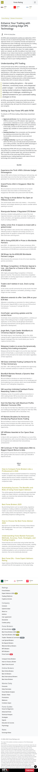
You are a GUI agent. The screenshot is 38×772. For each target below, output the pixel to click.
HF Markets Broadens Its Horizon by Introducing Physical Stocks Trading (15, 417)
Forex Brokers (6, 590)
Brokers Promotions (16, 18)
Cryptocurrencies (7, 599)
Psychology (5, 725)
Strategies (5, 717)
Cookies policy (6, 622)
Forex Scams (7, 654)
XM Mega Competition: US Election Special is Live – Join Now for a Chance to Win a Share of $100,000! (18, 268)
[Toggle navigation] (35, 2)
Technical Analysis (7, 714)
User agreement (6, 617)
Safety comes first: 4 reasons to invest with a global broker (18, 226)
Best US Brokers (6, 674)
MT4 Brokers (5, 651)
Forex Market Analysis (8, 692)
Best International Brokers (9, 676)
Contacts (4, 606)
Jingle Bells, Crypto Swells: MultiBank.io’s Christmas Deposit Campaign (17, 331)
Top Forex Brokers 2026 (10, 635)
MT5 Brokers (5, 649)
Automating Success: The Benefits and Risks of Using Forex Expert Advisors (17, 489)
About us (4, 611)
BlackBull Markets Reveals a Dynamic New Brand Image (17, 374)
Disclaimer (5, 620)
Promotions (5, 697)
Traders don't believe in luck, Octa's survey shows (17, 285)
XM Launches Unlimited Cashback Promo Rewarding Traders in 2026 (17, 390)
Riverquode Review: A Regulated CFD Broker (18, 211)
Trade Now (29, 770)
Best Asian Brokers (7, 679)
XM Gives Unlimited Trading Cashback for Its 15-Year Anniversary (18, 363)
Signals (4, 720)
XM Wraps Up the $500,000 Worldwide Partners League (16, 255)
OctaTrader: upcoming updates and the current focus (16, 314)
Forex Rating (18, 2)
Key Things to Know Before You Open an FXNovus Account (17, 199)
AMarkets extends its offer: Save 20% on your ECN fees (19, 298)
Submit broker (6, 609)
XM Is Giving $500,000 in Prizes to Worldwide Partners (18, 241)
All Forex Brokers (8, 629)
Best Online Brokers (8, 671)
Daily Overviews (6, 689)
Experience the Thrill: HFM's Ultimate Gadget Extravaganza (18, 171)
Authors (4, 614)
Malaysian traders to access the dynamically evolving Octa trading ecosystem (18, 347)
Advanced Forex (6, 712)
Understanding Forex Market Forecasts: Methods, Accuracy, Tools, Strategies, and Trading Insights (18, 538)
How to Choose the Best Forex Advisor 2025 (17, 522)
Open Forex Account (8, 664)
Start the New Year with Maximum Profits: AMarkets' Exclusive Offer (17, 404)
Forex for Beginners (7, 709)
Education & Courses (8, 723)
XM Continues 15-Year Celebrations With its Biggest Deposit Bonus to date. (18, 449)
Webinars (4, 700)
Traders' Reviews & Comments (13, 637)
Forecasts (4, 686)
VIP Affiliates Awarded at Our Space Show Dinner (17, 433)
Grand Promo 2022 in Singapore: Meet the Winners (17, 185)
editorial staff (28, 765)
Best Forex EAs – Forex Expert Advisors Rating (17, 559)
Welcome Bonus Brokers (9, 646)
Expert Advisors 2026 (10, 593)
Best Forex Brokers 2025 (12, 504)
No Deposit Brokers (7, 643)
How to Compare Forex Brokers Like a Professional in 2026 (17, 470)
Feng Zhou (12, 34)
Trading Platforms (7, 596)
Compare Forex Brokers (9, 659)
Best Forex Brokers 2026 (11, 632)
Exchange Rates (6, 732)
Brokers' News (6, 695)
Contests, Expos (6, 703)
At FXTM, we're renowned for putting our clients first (16, 38)
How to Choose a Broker (9, 662)
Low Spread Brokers (8, 640)
